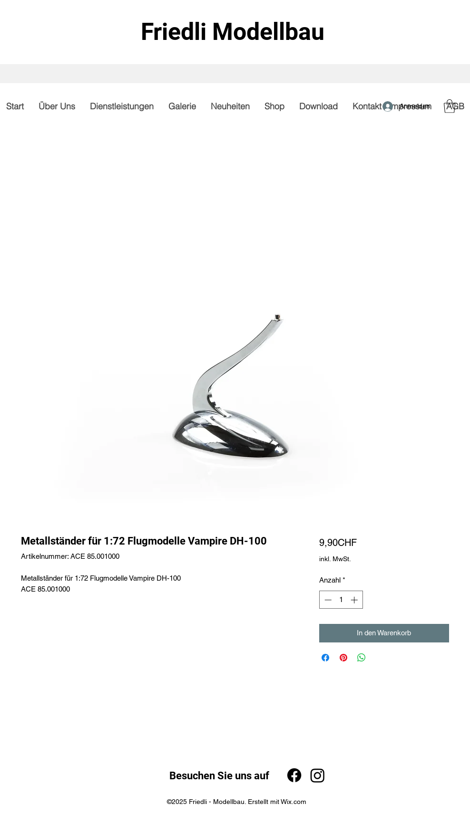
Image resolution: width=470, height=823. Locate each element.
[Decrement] (327, 600)
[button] (449, 106)
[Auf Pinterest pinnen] (343, 657)
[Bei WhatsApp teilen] (361, 657)
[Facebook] (294, 775)
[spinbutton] (341, 600)
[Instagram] (317, 775)
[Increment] (355, 600)
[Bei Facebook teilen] (325, 657)
